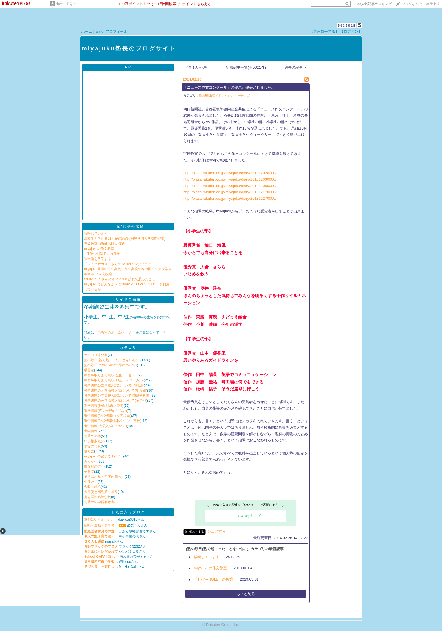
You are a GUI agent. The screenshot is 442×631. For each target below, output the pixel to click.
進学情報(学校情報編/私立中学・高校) (112, 421)
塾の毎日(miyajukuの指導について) (110, 365)
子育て (89, 472)
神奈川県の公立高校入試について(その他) (115, 401)
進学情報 (91, 431)
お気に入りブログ (128, 512)
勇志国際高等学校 (97, 497)
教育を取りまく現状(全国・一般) (109, 375)
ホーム (86, 31)
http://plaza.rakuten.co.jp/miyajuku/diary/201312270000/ (229, 198)
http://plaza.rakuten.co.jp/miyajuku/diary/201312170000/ (229, 192)
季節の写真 (92, 446)
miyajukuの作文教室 (99, 249)
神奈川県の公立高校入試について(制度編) (115, 390)
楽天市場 (433, 4)
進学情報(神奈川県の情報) (103, 406)
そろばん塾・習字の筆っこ (104, 477)
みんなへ (91, 461)
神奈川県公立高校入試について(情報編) (114, 385)
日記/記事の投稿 (128, 226)
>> (374, 4)
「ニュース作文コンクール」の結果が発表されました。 (229, 87)
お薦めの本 (92, 436)
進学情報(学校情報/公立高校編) (107, 416)
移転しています (96, 233)
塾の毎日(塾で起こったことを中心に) (112, 360)
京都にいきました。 (99, 519)
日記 (99, 31)
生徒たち (91, 482)
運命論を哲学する (97, 259)
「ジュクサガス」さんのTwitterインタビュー (117, 264)
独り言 (89, 451)
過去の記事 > (295, 67)
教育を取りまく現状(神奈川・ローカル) (114, 380)
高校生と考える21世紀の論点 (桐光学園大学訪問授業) (124, 239)
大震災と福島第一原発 (101, 492)
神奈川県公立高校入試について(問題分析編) (117, 395)
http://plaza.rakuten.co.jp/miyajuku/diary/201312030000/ (229, 179)
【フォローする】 (324, 31)
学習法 (89, 370)
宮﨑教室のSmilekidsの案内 (104, 244)
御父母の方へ (94, 466)
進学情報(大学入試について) (105, 426)
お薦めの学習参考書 (99, 502)
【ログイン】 (351, 31)
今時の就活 (92, 487)
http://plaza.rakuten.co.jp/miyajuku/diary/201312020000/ (229, 173)
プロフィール (116, 31)
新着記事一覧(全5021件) (246, 67)
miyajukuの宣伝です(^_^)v (103, 456)
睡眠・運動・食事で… (101, 525)
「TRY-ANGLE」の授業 (102, 254)
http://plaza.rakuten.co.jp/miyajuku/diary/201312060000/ (229, 186)
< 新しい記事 (196, 67)
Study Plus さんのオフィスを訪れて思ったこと (119, 279)
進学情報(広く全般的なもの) (105, 411)
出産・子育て (66, 4)
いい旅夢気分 (94, 441)
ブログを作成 (412, 4)
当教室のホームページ (115, 332)
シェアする (216, 531)
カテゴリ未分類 (96, 355)
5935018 (347, 25)
